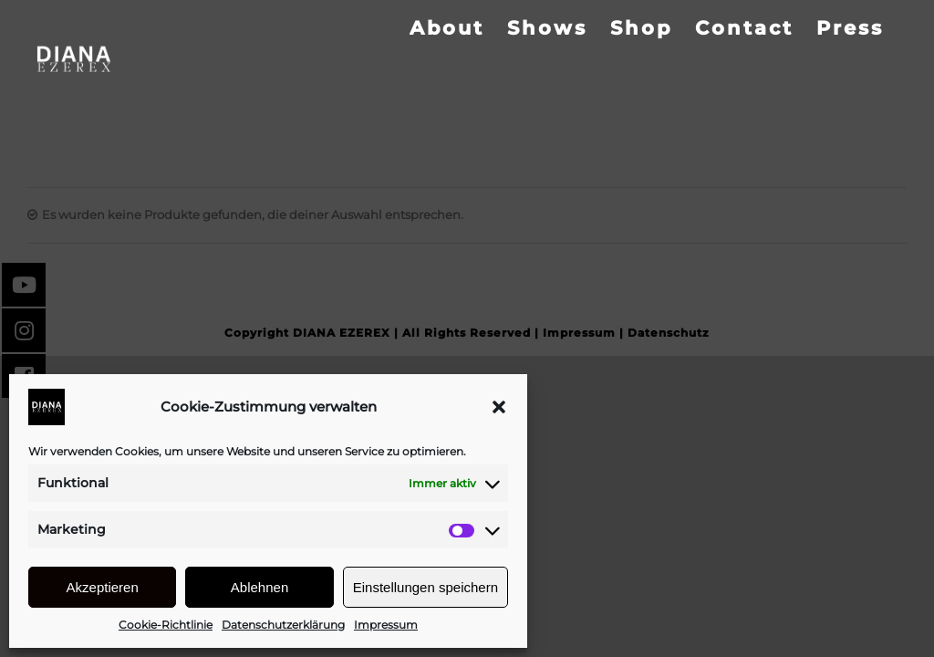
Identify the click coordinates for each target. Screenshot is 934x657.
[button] (499, 407)
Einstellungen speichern (425, 587)
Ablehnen (259, 587)
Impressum (386, 624)
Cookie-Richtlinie (166, 624)
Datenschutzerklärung (283, 624)
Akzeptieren (103, 587)
